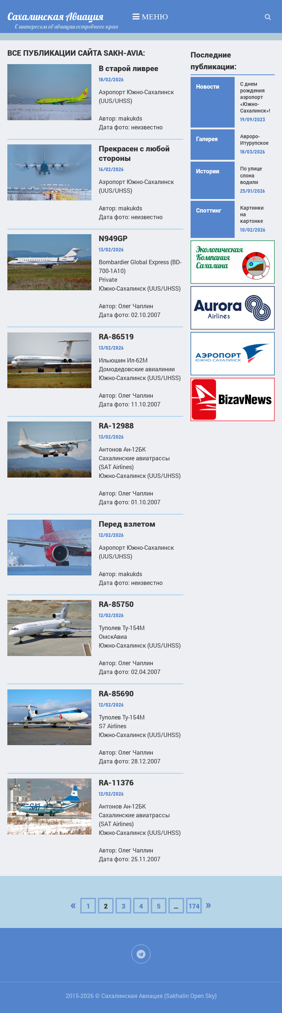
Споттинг (208, 210)
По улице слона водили (251, 175)
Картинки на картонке (252, 214)
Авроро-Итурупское (254, 139)
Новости (207, 86)
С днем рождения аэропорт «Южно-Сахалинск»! (254, 97)
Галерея (207, 139)
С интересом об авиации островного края (66, 26)
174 (193, 906)
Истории (207, 171)
